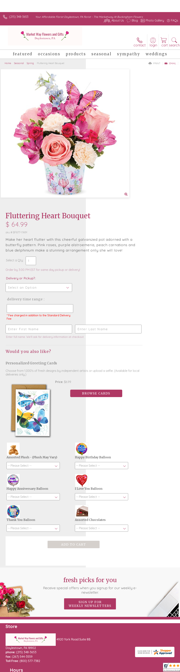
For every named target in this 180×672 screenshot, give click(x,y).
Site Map (85, 657)
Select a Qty (100, 128)
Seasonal (19, 63)
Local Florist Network (62, 657)
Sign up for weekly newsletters (90, 484)
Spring (30, 63)
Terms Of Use (14, 657)
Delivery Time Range (110, 166)
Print (154, 63)
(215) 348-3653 (18, 17)
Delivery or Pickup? (106, 146)
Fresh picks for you (90, 466)
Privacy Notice (36, 657)
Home (8, 63)
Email (170, 63)
